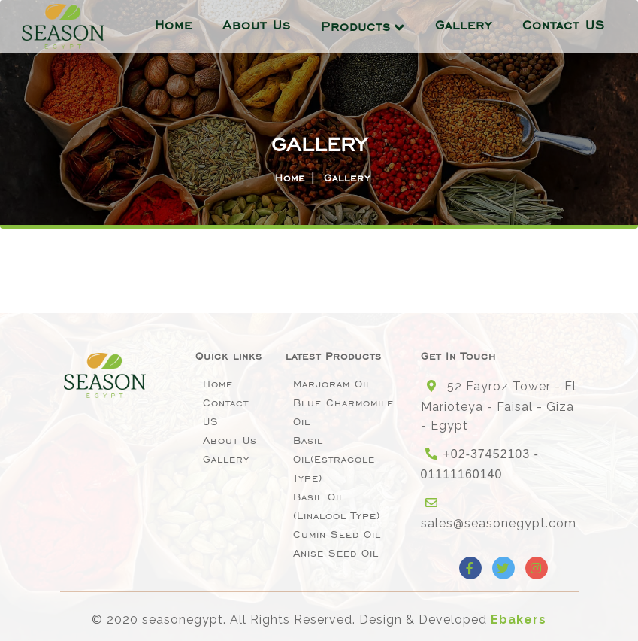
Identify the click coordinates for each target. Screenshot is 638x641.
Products (356, 26)
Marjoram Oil (332, 384)
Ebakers (518, 619)
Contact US (563, 25)
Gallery (463, 25)
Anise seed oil (336, 553)
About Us (256, 25)
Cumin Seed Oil (337, 534)
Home (173, 25)
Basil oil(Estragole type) (334, 459)
